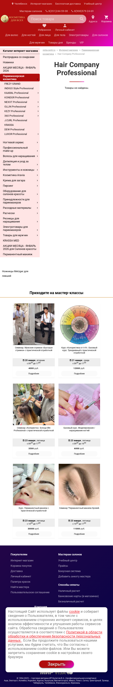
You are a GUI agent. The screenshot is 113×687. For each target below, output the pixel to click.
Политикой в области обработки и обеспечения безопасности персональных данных (55, 636)
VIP (82, 42)
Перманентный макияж (17, 254)
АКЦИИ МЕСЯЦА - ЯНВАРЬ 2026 (19, 69)
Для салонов (100, 35)
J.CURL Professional (15, 120)
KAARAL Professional (16, 92)
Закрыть (56, 664)
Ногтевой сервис (13, 142)
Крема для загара (14, 180)
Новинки (8, 62)
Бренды (71, 42)
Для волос (11, 35)
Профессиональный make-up (15, 149)
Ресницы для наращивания (11, 220)
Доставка (17, 571)
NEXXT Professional (15, 102)
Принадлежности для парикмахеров (16, 201)
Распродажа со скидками (18, 57)
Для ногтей (28, 35)
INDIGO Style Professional (19, 88)
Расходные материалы (17, 207)
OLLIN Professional (15, 106)
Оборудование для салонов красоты (14, 192)
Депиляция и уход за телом (16, 163)
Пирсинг (8, 185)
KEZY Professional (14, 111)
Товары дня (55, 42)
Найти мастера (20, 587)
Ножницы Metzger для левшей (15, 273)
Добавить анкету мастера (74, 576)
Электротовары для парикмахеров (15, 228)
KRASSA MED (11, 240)
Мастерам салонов (31, 11)
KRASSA (9, 124)
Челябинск (19, 3)
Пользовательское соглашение (30, 592)
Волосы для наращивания (19, 156)
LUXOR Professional (15, 134)
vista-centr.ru (49, 50)
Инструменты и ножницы (18, 169)
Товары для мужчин (15, 235)
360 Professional (14, 115)
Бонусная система (69, 571)
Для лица (45, 35)
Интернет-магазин (41, 3)
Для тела (59, 35)
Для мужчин (37, 42)
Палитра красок (20, 581)
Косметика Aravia (14, 175)
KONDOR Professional (16, 97)
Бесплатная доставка (68, 3)
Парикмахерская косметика (13, 77)
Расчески (9, 213)
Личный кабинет (21, 576)
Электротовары (79, 35)
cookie (74, 611)
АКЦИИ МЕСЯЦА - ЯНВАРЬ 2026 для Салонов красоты (19, 247)
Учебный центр (93, 3)
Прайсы (63, 565)
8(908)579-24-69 (82, 11)
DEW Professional (14, 129)
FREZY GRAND (12, 83)
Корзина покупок (21, 565)
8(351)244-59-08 (56, 11)
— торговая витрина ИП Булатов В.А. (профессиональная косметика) (62, 678)
